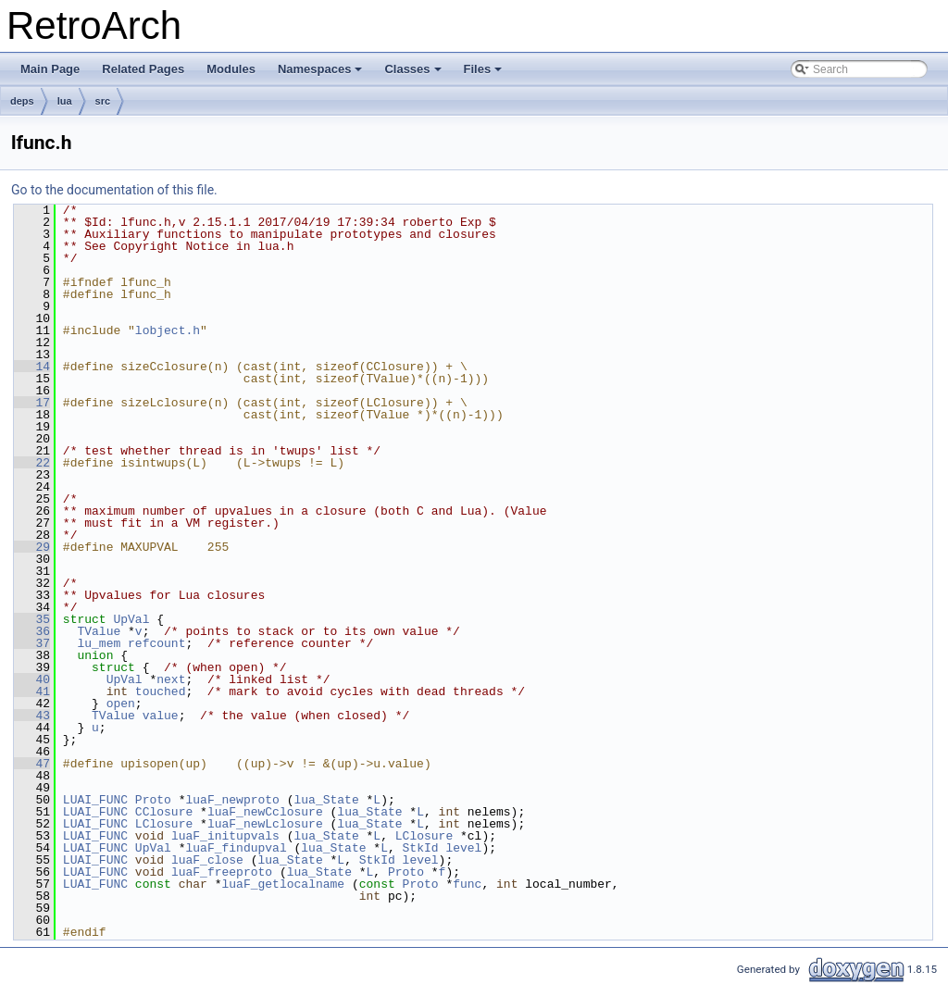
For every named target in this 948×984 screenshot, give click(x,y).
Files (484, 74)
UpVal (131, 619)
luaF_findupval (235, 848)
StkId (421, 848)
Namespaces (322, 74)
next (170, 679)
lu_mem (98, 643)
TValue (98, 631)
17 (32, 402)
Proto (153, 799)
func (467, 884)
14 (32, 366)
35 (32, 619)
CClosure (164, 811)
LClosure (164, 824)
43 (32, 715)
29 (32, 547)
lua (64, 100)
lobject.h (167, 330)
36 (32, 631)
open (120, 703)
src (103, 100)
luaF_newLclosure (265, 824)
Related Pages (143, 69)
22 (32, 463)
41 (32, 691)
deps (22, 100)
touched (160, 691)
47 (32, 763)
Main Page (50, 69)
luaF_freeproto (221, 872)
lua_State (325, 799)
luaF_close (207, 860)
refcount (156, 643)
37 (32, 643)
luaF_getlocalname (282, 884)
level (463, 848)
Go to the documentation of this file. (114, 189)
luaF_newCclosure (265, 811)
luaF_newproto (232, 799)
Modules (231, 69)
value (161, 715)
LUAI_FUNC (95, 799)
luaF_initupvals (225, 836)
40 (32, 679)
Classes (413, 74)
